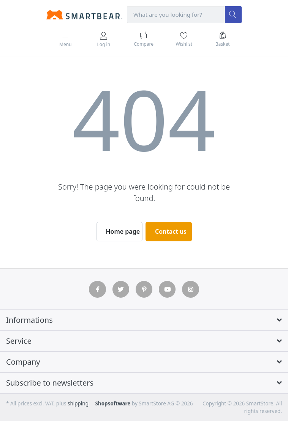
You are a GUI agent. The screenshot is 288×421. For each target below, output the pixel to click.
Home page (123, 231)
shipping (78, 403)
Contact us (171, 231)
